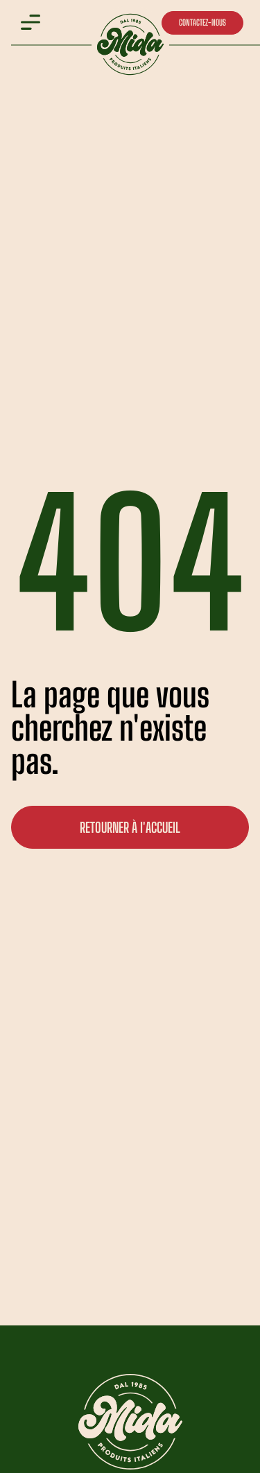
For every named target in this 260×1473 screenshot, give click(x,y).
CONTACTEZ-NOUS (202, 22)
